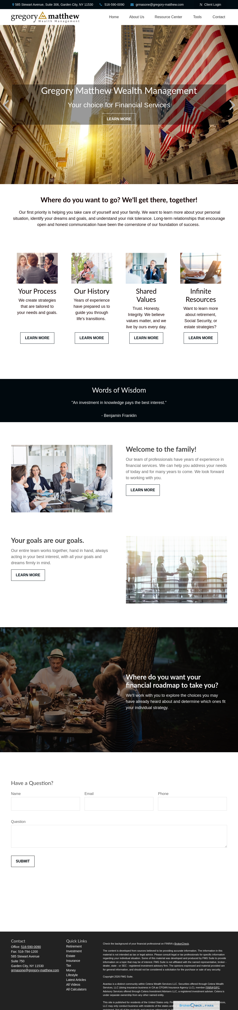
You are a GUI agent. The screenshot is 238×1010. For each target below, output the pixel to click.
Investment (74, 951)
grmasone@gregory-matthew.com (157, 4)
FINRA (209, 987)
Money (71, 970)
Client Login (210, 5)
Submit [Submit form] (23, 861)
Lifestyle (72, 975)
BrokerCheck (181, 943)
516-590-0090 (111, 4)
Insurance (73, 960)
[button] (114, 17)
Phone (163, 794)
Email (89, 794)
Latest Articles (76, 980)
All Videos (73, 984)
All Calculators (76, 989)
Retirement (74, 946)
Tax (68, 965)
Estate (70, 956)
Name (16, 794)
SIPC (217, 987)
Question (18, 822)
